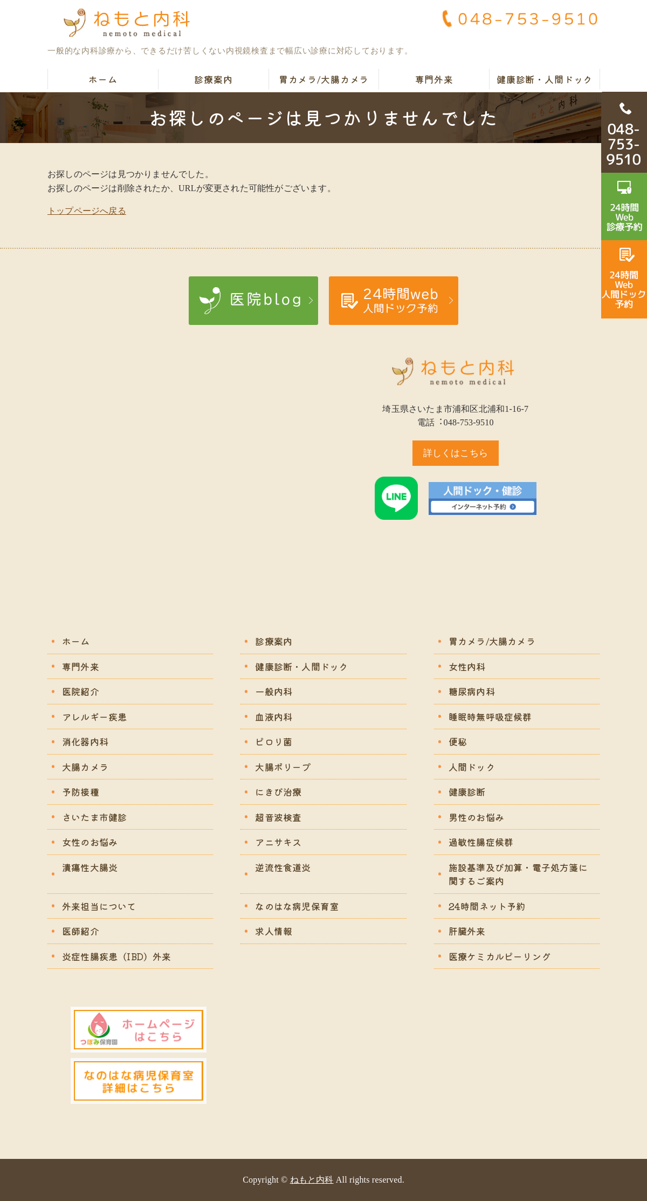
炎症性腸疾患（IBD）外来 (116, 956)
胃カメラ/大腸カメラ (324, 79)
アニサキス (278, 842)
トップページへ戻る (86, 210)
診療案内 (213, 79)
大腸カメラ (85, 766)
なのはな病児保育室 (297, 906)
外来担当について (99, 906)
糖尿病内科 (472, 691)
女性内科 (467, 666)
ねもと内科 (312, 1179)
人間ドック (472, 766)
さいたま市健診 (94, 817)
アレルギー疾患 (94, 716)
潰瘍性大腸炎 (90, 867)
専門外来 (434, 79)
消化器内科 (85, 741)
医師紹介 (80, 931)
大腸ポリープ (283, 766)
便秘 (458, 741)
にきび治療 (278, 791)
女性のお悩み (90, 842)
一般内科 (273, 691)
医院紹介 (80, 691)
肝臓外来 (467, 931)
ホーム (103, 79)
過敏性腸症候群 (481, 842)
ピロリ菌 (273, 741)
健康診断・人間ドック (545, 79)
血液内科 (273, 716)
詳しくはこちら (455, 453)
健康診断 (467, 791)
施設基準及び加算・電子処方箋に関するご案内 (518, 874)
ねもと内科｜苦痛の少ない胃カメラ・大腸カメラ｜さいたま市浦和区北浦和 (131, 23)
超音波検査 (278, 817)
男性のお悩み (476, 817)
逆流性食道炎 (283, 867)
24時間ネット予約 (487, 906)
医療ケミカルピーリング (499, 956)
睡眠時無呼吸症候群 (490, 716)
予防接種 (80, 791)
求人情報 (273, 931)
